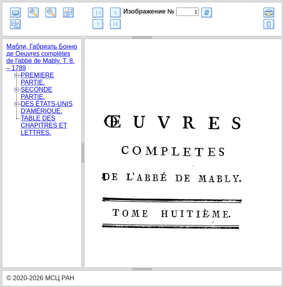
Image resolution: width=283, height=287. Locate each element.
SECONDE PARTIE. (36, 93)
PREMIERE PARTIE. (37, 79)
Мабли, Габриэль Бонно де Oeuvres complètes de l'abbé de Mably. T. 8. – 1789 (41, 57)
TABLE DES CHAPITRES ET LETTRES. (44, 125)
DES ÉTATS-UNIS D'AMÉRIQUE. (47, 107)
